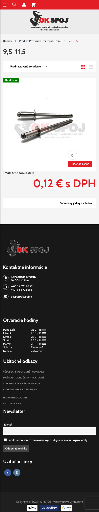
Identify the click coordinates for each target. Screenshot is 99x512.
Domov (7, 41)
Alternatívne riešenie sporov (21, 383)
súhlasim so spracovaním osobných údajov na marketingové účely (46, 440)
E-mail (8, 424)
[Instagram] (16, 472)
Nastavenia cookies (15, 397)
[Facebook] (7, 472)
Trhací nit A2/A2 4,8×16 (19, 173)
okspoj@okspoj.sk (21, 296)
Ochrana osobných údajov (20, 389)
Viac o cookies (12, 403)
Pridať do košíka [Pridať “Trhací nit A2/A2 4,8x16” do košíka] (80, 164)
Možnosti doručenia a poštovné (23, 377)
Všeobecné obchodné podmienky (23, 371)
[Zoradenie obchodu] (27, 66)
